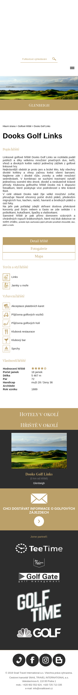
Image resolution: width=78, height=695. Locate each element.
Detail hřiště (39, 241)
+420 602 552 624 (32, 684)
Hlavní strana (9, 126)
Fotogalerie (39, 249)
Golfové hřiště (24, 126)
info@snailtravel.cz (43, 688)
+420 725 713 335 (52, 684)
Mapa (39, 256)
